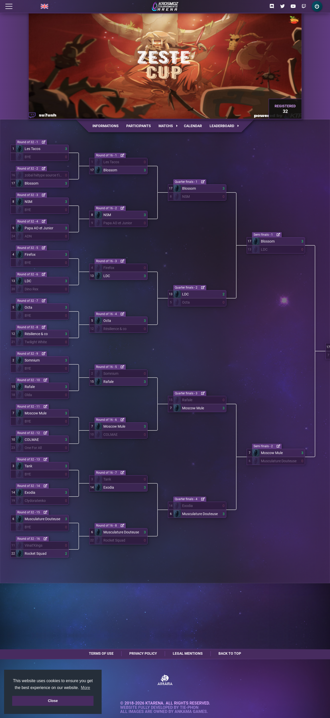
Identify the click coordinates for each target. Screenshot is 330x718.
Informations (105, 126)
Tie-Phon (189, 708)
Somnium (32, 360)
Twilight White (36, 342)
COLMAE (32, 440)
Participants (138, 126)
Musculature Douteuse (42, 519)
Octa (28, 307)
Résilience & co (36, 334)
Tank (28, 466)
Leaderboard (224, 126)
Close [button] (53, 701)
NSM (28, 202)
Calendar (193, 126)
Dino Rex (31, 289)
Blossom (31, 183)
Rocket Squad (35, 553)
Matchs (168, 126)
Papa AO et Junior (39, 228)
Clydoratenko (35, 501)
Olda (28, 395)
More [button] (85, 687)
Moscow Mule (35, 413)
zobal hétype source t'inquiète (44, 175)
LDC (28, 281)
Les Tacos (32, 149)
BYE (28, 157)
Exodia (30, 492)
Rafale (30, 387)
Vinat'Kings (33, 545)
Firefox (30, 254)
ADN (28, 236)
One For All (33, 448)
